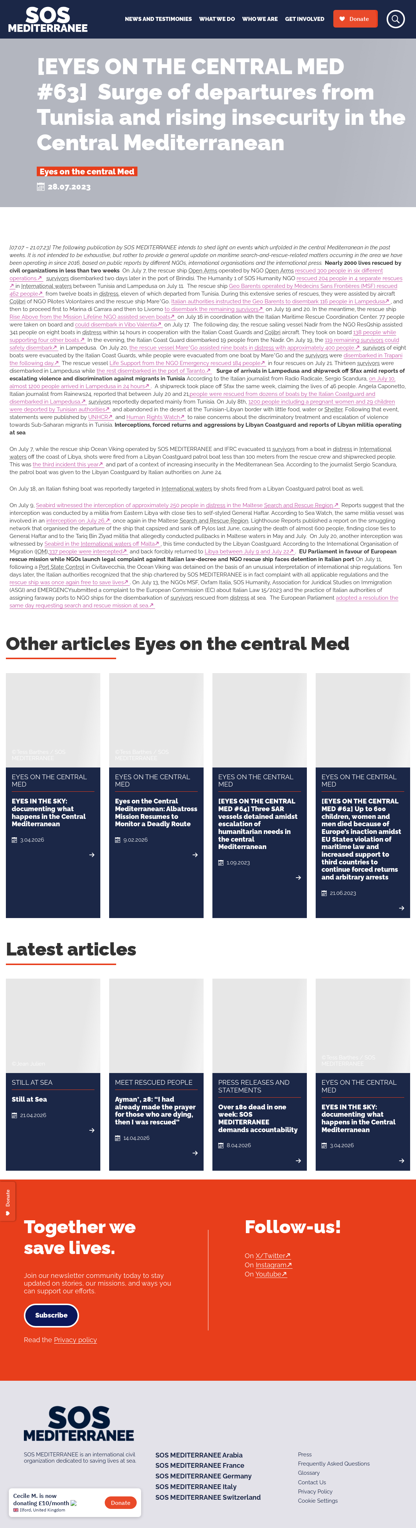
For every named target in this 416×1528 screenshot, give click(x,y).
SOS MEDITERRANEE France (199, 1465)
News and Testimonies (158, 19)
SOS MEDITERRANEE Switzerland (208, 1497)
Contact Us (312, 1482)
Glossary (309, 1473)
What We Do (217, 19)
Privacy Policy (315, 1491)
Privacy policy (75, 1340)
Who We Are (260, 19)
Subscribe (51, 1315)
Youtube (268, 1274)
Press (305, 1454)
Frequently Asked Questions (334, 1463)
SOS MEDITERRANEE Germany (203, 1476)
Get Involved (304, 19)
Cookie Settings (318, 1501)
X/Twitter (270, 1256)
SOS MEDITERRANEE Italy (196, 1487)
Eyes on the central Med (87, 171)
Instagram (271, 1265)
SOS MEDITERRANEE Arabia (199, 1455)
